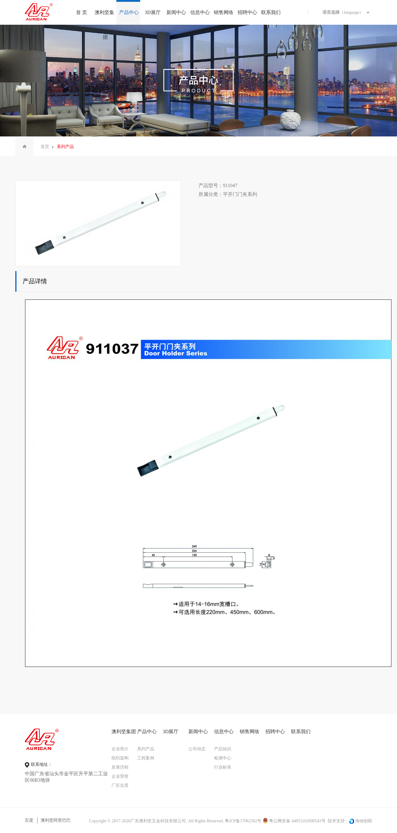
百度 (29, 820)
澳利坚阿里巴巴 (56, 820)
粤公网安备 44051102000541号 (294, 821)
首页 (45, 146)
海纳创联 (363, 821)
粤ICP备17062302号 (243, 821)
